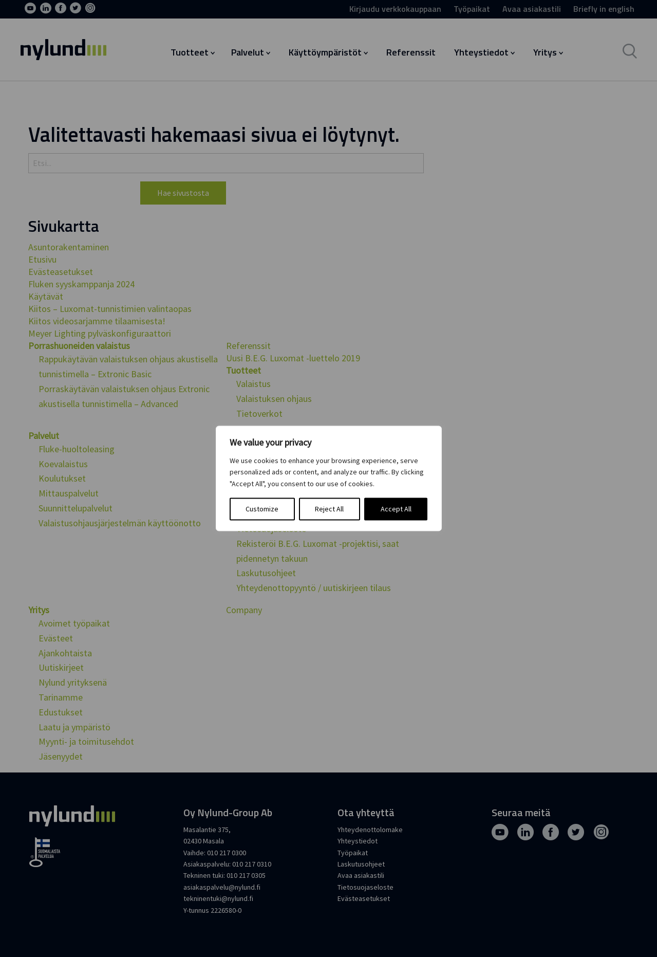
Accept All (396, 509)
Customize (262, 509)
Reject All (329, 509)
